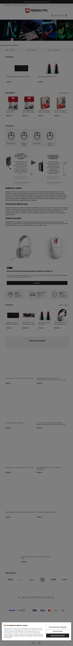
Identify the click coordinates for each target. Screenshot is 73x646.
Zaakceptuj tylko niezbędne (57, 627)
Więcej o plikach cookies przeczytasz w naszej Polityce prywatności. (23, 636)
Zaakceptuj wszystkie (58, 635)
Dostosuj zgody (58, 631)
